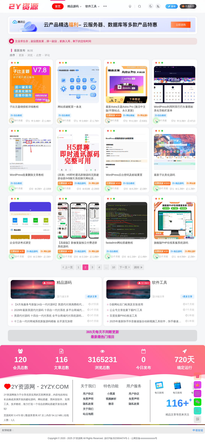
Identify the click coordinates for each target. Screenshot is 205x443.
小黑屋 (111, 393)
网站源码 (143, 115)
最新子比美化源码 (164, 174)
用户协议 (88, 393)
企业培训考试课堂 (20, 242)
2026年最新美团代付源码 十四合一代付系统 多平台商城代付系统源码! (55, 310)
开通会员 (188, 6)
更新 (21, 55)
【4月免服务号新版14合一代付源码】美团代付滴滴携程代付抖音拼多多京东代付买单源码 (66, 304)
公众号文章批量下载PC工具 (126, 310)
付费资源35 (17, 251)
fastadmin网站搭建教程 (119, 242)
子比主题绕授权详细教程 (24, 106)
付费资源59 (65, 251)
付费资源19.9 (162, 183)
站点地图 (88, 413)
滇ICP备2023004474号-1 (116, 438)
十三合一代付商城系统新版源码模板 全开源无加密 (43, 321)
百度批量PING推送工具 (123, 315)
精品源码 (80, 183)
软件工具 (159, 282)
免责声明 (88, 398)
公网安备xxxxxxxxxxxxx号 (144, 438)
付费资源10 (161, 251)
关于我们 (88, 408)
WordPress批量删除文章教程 (27, 174)
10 (113, 267)
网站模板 (128, 115)
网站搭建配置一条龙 (69, 106)
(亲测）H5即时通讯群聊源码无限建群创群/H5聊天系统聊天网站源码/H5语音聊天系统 (78, 178)
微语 (111, 403)
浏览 (30, 55)
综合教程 (16, 115)
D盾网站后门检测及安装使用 (126, 304)
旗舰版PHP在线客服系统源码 (171, 242)
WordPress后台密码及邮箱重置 (124, 174)
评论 (47, 55)
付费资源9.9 (113, 115)
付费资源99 (65, 183)
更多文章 (92, 296)
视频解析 (111, 398)
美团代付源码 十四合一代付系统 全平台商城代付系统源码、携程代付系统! (57, 315)
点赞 (38, 55)
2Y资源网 (78, 438)
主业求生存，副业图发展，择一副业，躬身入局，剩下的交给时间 (50, 41)
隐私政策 (88, 403)
